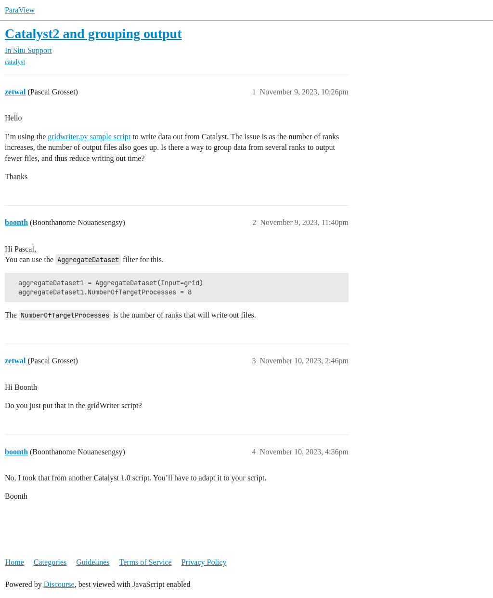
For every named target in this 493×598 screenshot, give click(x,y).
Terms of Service (145, 562)
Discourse (59, 584)
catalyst (15, 62)
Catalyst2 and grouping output (93, 33)
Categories (50, 562)
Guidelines (92, 562)
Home (14, 562)
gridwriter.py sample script (89, 137)
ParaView (20, 10)
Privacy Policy (204, 562)
